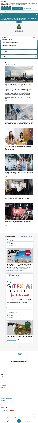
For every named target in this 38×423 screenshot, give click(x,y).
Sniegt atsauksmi (19, 365)
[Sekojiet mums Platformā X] (6, 410)
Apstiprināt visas (17, 8)
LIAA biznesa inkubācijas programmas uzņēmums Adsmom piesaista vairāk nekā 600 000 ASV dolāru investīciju (18, 197)
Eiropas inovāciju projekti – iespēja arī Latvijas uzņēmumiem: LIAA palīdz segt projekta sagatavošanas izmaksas (19, 173)
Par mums (2, 377)
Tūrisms (6, 100)
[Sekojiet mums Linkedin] (4, 410)
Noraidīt (6, 8)
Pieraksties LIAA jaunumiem (6, 389)
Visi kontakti (6, 403)
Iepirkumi (2, 374)
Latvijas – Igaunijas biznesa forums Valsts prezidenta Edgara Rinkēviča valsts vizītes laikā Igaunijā (19, 265)
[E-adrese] (3, 400)
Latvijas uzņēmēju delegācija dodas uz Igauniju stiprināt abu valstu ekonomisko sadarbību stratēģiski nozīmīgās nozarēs (19, 122)
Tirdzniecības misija (14, 270)
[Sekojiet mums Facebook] (1, 410)
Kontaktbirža (9, 307)
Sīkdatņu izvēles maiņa (5, 390)
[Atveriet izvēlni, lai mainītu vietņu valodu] (9, 421)
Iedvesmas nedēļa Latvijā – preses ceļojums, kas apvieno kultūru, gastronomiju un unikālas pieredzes (18, 85)
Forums (8, 270)
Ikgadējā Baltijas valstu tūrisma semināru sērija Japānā (19, 336)
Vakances (2, 372)
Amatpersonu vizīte (21, 270)
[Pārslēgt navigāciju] (19, 421)
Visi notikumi (19, 346)
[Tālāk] (35, 354)
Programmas (3, 376)
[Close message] (36, 14)
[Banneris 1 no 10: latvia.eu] (19, 354)
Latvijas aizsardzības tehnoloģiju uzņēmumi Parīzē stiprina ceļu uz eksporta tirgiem (18, 222)
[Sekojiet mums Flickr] (8, 410)
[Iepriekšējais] (3, 354)
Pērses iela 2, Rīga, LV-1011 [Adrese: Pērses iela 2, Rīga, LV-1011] (7, 398)
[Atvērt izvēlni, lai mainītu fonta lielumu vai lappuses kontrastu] (29, 421)
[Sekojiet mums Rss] (13, 410)
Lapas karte (3, 387)
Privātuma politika (4, 383)
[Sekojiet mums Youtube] (11, 410)
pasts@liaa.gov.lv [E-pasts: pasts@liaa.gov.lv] (5, 396)
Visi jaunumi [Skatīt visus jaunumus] (19, 229)
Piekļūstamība (3, 385)
